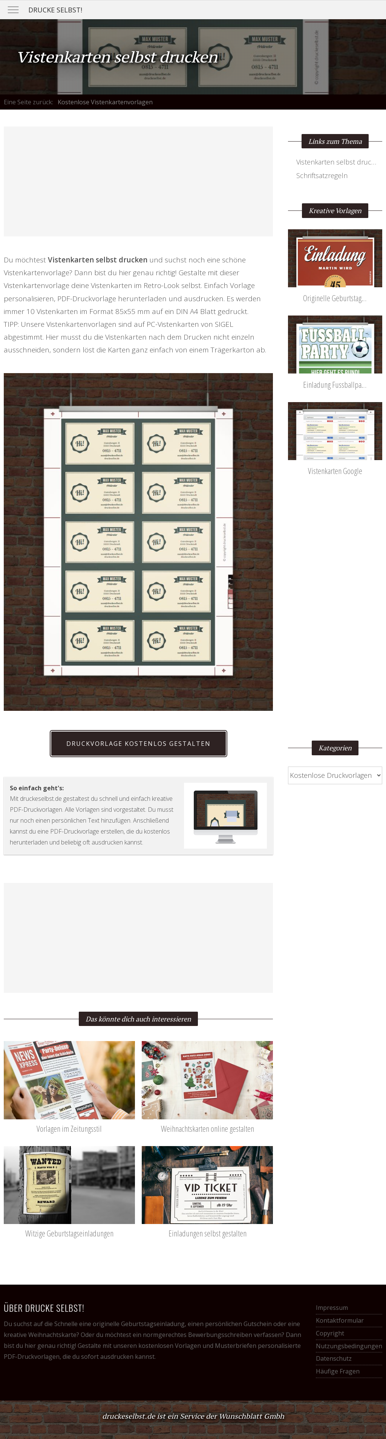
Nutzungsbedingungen (349, 1346)
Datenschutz (334, 1358)
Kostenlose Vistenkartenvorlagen (105, 102)
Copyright (330, 1333)
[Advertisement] (138, 181)
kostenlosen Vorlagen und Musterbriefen (197, 1345)
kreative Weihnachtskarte (40, 1335)
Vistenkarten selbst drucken (339, 161)
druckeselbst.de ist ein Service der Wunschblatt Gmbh (193, 1416)
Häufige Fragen (338, 1371)
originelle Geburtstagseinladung (139, 1324)
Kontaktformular (340, 1320)
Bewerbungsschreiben (220, 1335)
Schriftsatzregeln (322, 175)
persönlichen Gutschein (238, 1324)
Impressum (332, 1307)
